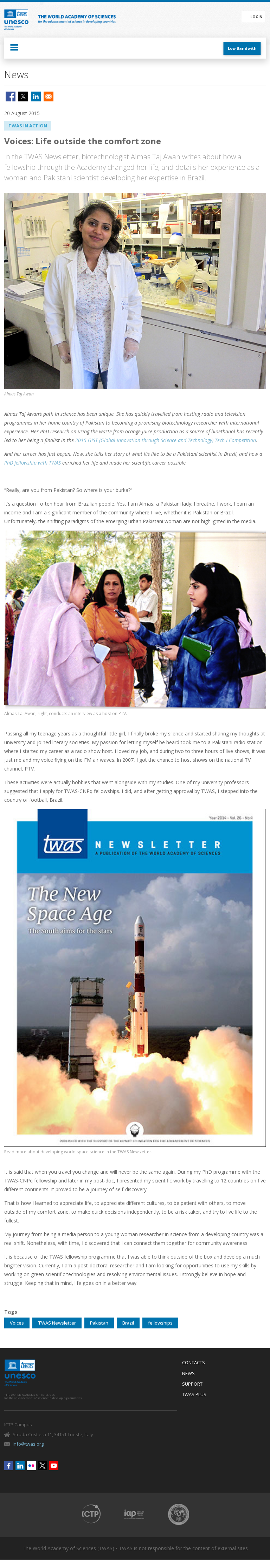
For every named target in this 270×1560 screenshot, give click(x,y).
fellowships (160, 1323)
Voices (17, 1323)
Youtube (53, 1465)
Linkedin (20, 1465)
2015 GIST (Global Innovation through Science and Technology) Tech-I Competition (165, 440)
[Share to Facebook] (10, 96)
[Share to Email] (48, 96)
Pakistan (99, 1323)
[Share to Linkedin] (36, 96)
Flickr (31, 1465)
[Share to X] (23, 96)
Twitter (42, 1465)
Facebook (8, 1465)
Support (192, 1384)
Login (256, 16)
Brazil (128, 1323)
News (188, 1373)
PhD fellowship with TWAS (32, 462)
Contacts (193, 1363)
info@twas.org (28, 1444)
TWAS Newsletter (57, 1323)
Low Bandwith (242, 48)
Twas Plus (194, 1395)
